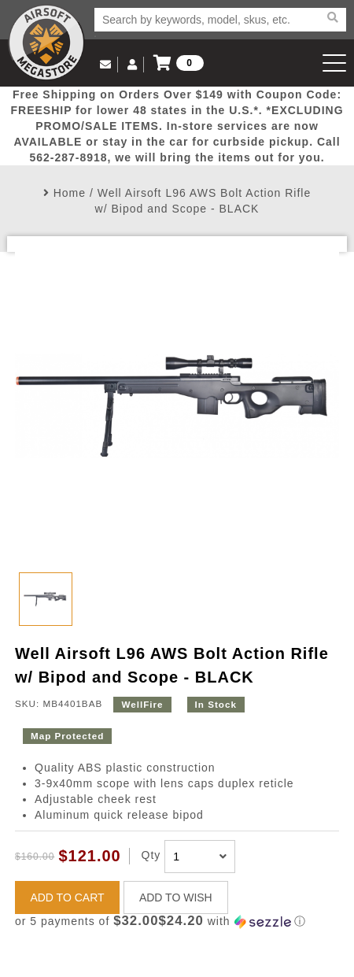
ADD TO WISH (175, 897)
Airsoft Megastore (46, 42)
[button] (177, 921)
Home (69, 193)
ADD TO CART (67, 897)
